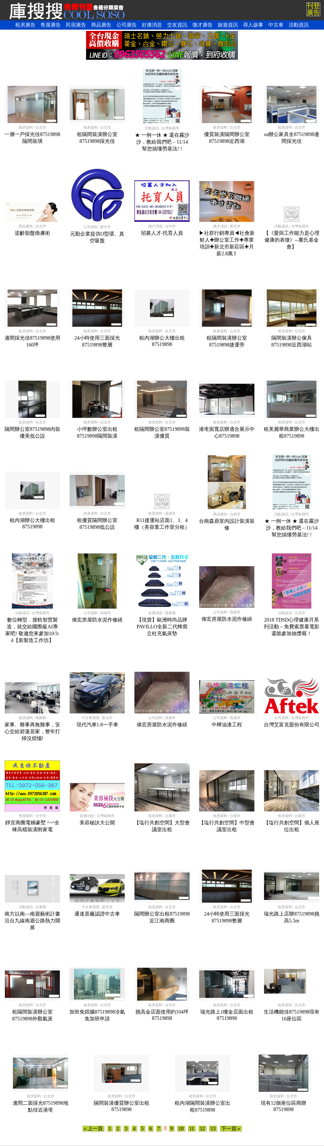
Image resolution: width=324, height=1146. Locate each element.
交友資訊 (177, 25)
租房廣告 (25, 25)
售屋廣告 (50, 25)
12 (202, 1128)
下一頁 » (230, 1128)
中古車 (276, 25)
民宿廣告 (76, 25)
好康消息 (152, 25)
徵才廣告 (202, 25)
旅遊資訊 (228, 25)
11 (191, 1128)
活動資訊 (299, 25)
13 (212, 1128)
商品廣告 (101, 25)
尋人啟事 (253, 25)
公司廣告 (126, 25)
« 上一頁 (93, 1128)
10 (181, 1128)
